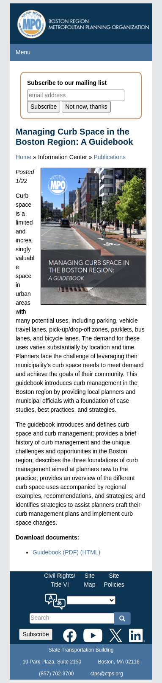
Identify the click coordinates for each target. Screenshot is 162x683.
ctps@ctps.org (107, 674)
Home (23, 157)
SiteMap (89, 580)
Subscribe (35, 634)
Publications (109, 157)
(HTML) (90, 552)
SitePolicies (114, 580)
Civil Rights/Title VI (59, 580)
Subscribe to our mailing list (67, 82)
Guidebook (56, 552)
